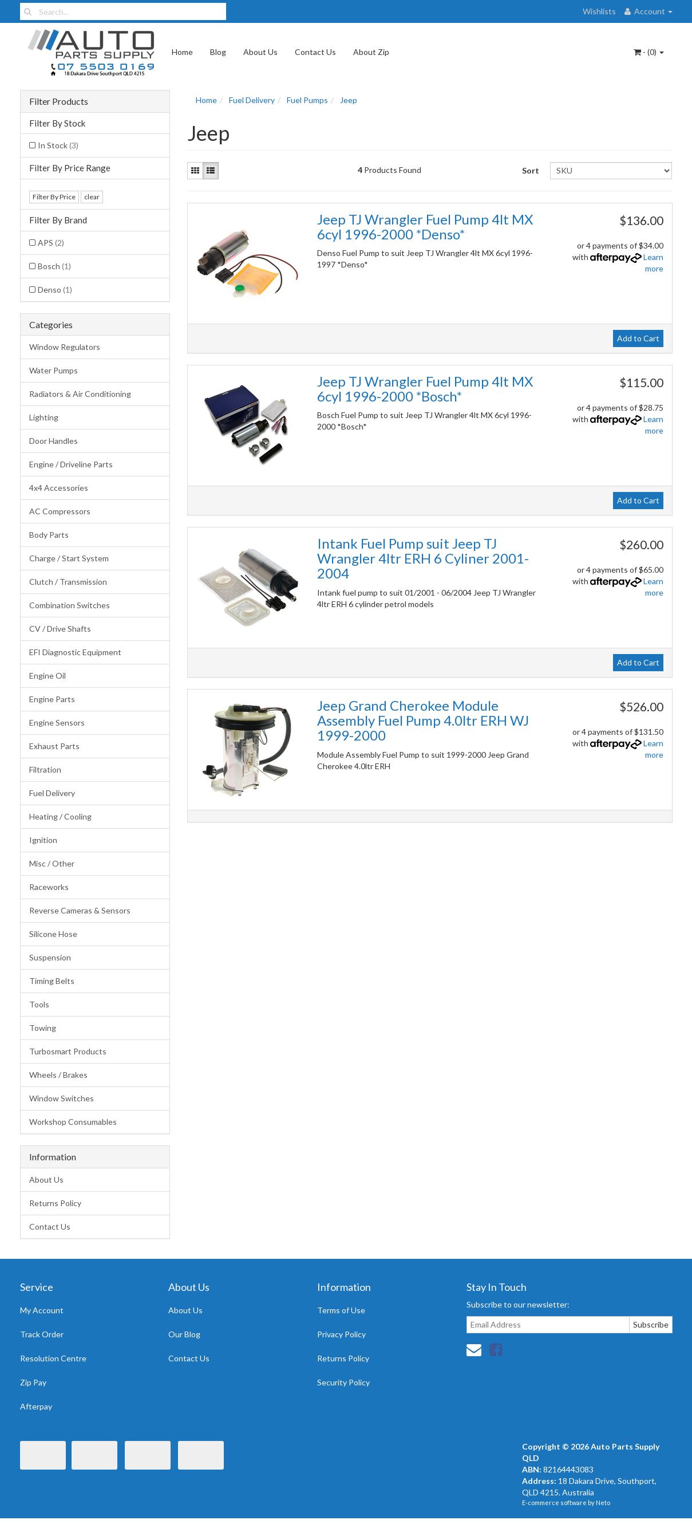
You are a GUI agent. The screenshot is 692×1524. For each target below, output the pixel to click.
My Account (42, 1310)
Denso (55, 289)
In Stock (58, 145)
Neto (603, 1502)
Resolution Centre (53, 1358)
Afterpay (36, 1406)
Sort (530, 170)
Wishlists (599, 11)
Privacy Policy (341, 1334)
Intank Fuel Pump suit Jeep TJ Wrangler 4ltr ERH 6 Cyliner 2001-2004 (423, 558)
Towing (42, 1028)
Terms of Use (341, 1310)
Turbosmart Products (67, 1051)
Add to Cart (638, 338)
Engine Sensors (57, 722)
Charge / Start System (69, 558)
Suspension (50, 957)
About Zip (371, 52)
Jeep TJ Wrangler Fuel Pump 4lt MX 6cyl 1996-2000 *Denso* (425, 226)
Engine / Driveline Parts (71, 464)
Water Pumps (53, 370)
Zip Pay (33, 1382)
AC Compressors (59, 511)
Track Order (42, 1334)
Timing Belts (51, 981)
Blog (218, 52)
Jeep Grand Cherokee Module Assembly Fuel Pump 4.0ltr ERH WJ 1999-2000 (423, 720)
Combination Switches (69, 605)
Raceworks (49, 887)
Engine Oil (47, 675)
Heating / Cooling (60, 816)
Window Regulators (64, 347)
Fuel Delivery (52, 793)
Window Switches (61, 1098)
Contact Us (315, 52)
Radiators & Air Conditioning (80, 394)
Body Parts (49, 534)
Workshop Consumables (73, 1122)
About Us (260, 52)
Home (182, 52)
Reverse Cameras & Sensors (80, 910)
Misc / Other (51, 863)
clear (92, 196)
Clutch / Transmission (68, 581)
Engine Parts (52, 699)
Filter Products (58, 101)
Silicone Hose (53, 934)
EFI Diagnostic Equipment (75, 652)
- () (649, 52)
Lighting (43, 417)
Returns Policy (55, 1203)
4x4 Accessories (58, 488)
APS (51, 242)
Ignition (43, 840)
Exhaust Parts (54, 746)
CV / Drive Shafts (60, 628)
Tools (39, 1004)
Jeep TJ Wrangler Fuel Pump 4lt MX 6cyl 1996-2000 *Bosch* (425, 388)
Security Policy (343, 1382)
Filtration (45, 769)
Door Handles (53, 441)
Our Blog (184, 1334)
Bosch (54, 266)
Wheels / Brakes (58, 1075)
